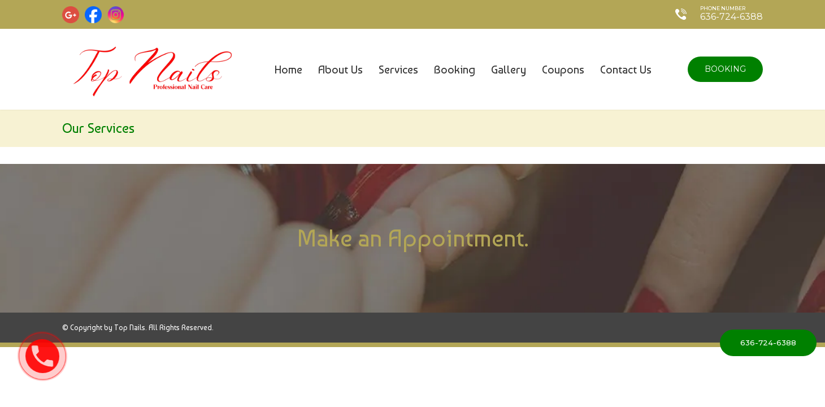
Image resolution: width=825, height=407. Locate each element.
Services (398, 69)
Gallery (508, 69)
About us (340, 69)
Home (288, 69)
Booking (454, 69)
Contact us (626, 69)
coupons (563, 69)
